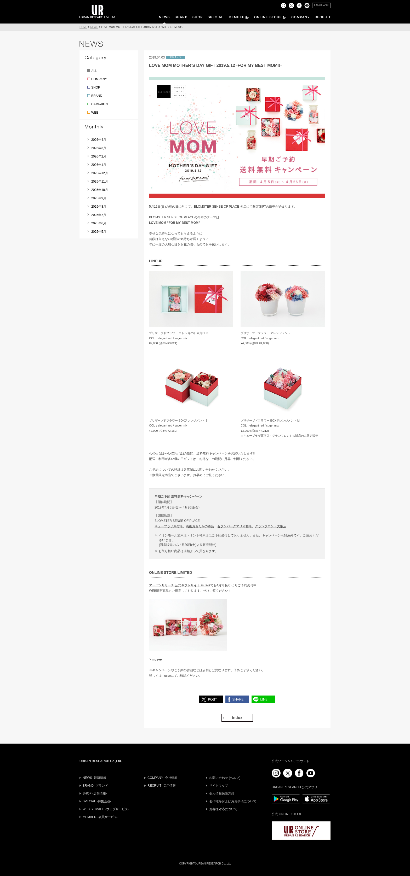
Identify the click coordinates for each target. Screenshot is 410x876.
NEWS (94, 27)
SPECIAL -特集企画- (97, 801)
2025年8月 (98, 206)
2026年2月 (98, 156)
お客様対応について (223, 809)
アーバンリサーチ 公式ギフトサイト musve (179, 585)
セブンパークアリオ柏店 (234, 526)
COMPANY (99, 79)
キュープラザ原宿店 (169, 526)
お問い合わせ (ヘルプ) (224, 778)
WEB (94, 112)
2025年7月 (98, 215)
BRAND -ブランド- (96, 785)
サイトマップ (218, 785)
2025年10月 (99, 190)
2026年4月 (98, 140)
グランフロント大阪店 (270, 526)
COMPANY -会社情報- (163, 778)
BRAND (96, 96)
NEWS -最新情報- (95, 778)
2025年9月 (98, 198)
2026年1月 (98, 165)
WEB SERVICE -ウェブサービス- (106, 809)
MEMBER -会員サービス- (100, 817)
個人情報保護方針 (221, 793)
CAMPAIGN (99, 104)
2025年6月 (98, 223)
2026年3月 (98, 148)
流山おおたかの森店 (200, 526)
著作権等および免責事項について (232, 801)
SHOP (95, 87)
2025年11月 (99, 181)
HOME (83, 27)
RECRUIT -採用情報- (162, 785)
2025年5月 (98, 231)
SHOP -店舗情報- (95, 793)
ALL (94, 71)
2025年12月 (99, 173)
